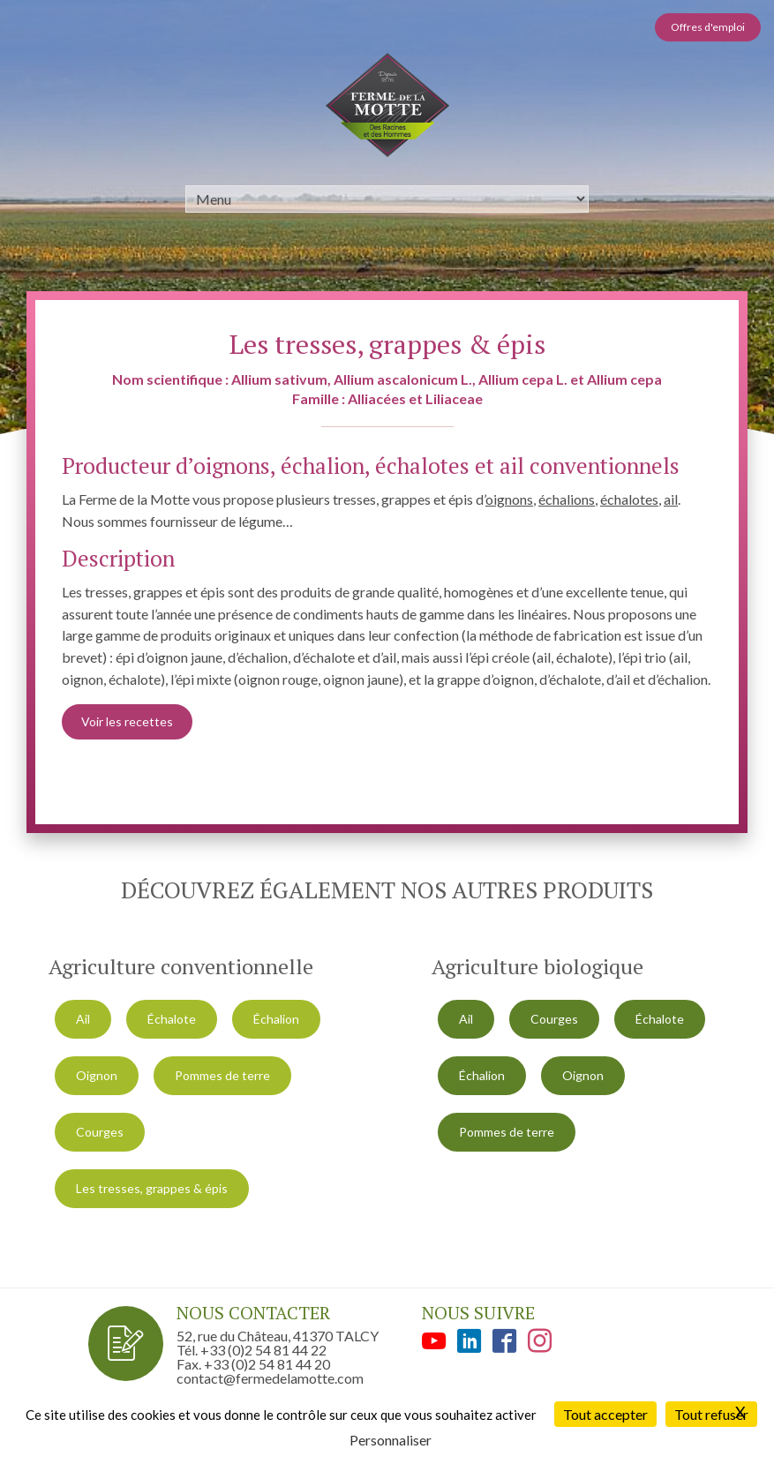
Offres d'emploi (708, 27)
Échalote (171, 1018)
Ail (83, 1018)
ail (671, 499)
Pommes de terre (222, 1075)
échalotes (629, 499)
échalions (566, 499)
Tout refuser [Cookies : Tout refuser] (711, 1414)
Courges (100, 1131)
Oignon (96, 1075)
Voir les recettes (127, 721)
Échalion (276, 1018)
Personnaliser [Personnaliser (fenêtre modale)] (390, 1439)
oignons (509, 499)
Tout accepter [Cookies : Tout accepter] (605, 1414)
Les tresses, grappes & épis (152, 1188)
